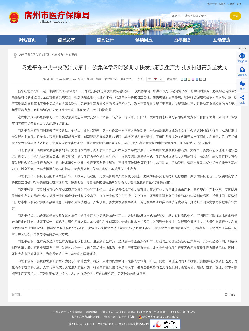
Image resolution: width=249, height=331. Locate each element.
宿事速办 (242, 75)
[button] (222, 4)
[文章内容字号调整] (151, 79)
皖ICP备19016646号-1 (81, 324)
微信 (242, 89)
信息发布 (66, 39)
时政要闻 (71, 54)
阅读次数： (127, 79)
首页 (46, 54)
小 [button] (161, 79)
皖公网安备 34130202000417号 (158, 316)
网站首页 (27, 39)
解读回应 (144, 39)
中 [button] (155, 79)
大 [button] (149, 79)
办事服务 (182, 39)
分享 (242, 102)
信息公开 (105, 39)
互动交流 (221, 39)
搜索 (235, 16)
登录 (239, 4)
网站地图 (91, 312)
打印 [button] (232, 294)
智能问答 (242, 61)
